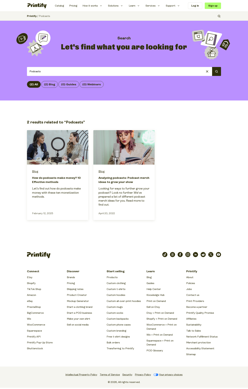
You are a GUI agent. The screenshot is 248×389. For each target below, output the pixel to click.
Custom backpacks (118, 318)
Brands (71, 277)
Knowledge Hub (156, 295)
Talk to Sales (193, 330)
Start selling (115, 271)
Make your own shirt (78, 318)
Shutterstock (35, 348)
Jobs (189, 289)
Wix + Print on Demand (160, 334)
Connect (33, 271)
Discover (73, 271)
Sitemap (191, 354)
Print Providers (195, 301)
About (189, 277)
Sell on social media (78, 324)
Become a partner (196, 307)
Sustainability (193, 324)
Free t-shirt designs (118, 336)
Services (151, 5)
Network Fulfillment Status (202, 336)
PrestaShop (34, 307)
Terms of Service (110, 374)
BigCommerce (35, 312)
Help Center (154, 289)
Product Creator (77, 295)
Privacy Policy (143, 374)
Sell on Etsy (153, 307)
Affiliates (191, 318)
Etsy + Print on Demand (160, 312)
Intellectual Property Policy (81, 374)
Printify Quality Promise (200, 312)
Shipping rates (75, 289)
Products (112, 277)
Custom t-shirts (116, 289)
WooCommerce (36, 324)
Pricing (73, 5)
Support (170, 5)
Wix (29, 318)
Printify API (34, 336)
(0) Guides (68, 84)
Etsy (29, 277)
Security (127, 374)
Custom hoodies (116, 295)
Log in (195, 5)
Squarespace (34, 330)
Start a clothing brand (79, 307)
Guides (150, 283)
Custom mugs (115, 307)
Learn (132, 5)
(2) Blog (49, 84)
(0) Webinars (91, 84)
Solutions (113, 5)
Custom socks (115, 312)
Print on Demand (156, 301)
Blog (35, 171)
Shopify (31, 283)
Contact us (192, 295)
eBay (30, 301)
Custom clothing (116, 283)
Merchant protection (198, 342)
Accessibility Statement (200, 348)
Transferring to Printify (120, 348)
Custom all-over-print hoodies (124, 301)
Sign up (213, 5)
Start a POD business (79, 312)
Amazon (31, 295)
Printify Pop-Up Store (40, 342)
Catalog (59, 5)
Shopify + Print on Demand (162, 318)
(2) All (34, 84)
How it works (90, 5)
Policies (190, 283)
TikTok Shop (34, 289)
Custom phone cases (119, 324)
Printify (32, 16)
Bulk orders (113, 342)
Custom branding (116, 330)
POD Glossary (155, 350)
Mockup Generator (78, 301)
